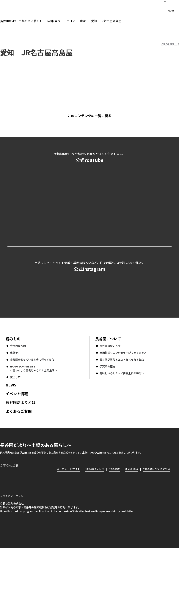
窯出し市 (15, 427)
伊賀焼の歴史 (107, 416)
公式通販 (114, 519)
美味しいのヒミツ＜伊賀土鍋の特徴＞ (122, 423)
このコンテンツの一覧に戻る (95, 115)
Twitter (24, 525)
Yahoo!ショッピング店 (156, 519)
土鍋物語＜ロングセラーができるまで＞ (123, 403)
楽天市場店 (131, 519)
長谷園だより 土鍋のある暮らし (89, 7)
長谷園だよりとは (20, 452)
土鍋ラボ (15, 403)
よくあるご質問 (19, 461)
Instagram (3, 525)
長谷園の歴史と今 (110, 396)
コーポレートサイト (138, 342)
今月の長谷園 (18, 396)
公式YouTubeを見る (89, 246)
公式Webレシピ (53, 342)
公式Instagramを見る (89, 303)
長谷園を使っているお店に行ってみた (32, 410)
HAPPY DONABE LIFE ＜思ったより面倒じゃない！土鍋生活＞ (33, 418)
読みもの (13, 389)
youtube (35, 525)
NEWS (11, 435)
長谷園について (108, 389)
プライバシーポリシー (13, 552)
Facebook (13, 525)
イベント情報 (17, 444)
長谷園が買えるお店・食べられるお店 (122, 410)
